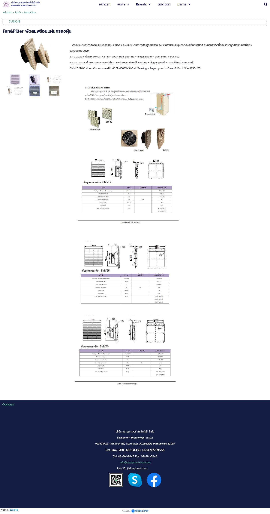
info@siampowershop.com (135, 462)
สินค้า (18, 12)
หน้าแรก (7, 12)
